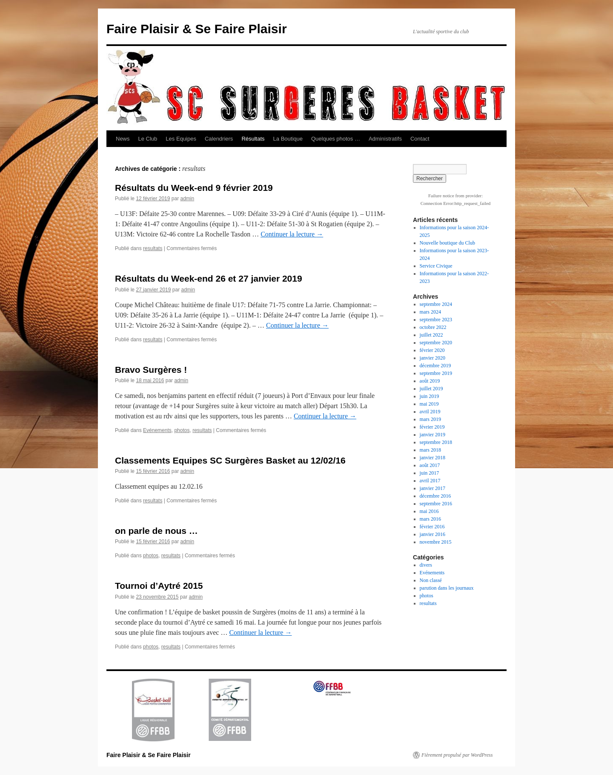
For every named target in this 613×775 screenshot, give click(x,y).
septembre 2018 (436, 442)
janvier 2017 (432, 488)
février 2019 (432, 427)
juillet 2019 (431, 389)
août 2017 (430, 465)
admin (187, 199)
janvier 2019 (432, 435)
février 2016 (432, 527)
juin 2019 (429, 396)
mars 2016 (430, 519)
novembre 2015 (436, 542)
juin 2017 (429, 473)
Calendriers (219, 138)
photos (181, 430)
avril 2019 (430, 412)
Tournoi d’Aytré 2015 (159, 586)
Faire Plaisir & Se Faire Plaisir (196, 29)
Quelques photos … (335, 138)
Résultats (252, 138)
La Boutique (288, 138)
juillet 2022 (431, 335)
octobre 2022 (433, 327)
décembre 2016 (435, 496)
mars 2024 (430, 312)
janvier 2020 (432, 358)
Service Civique (436, 266)
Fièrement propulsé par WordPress (457, 755)
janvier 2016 (432, 534)
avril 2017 (430, 481)
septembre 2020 (436, 343)
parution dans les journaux (447, 588)
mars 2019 (430, 419)
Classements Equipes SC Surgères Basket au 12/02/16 (230, 460)
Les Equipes (181, 138)
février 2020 (432, 350)
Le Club (148, 138)
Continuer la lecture (292, 234)
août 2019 (430, 381)
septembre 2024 (436, 304)
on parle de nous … (156, 531)
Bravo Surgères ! (151, 370)
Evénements (157, 430)
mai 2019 (429, 404)
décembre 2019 (435, 366)
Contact (420, 138)
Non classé (431, 580)
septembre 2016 (436, 504)
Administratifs (385, 138)
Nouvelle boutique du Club (447, 243)
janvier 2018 (432, 458)
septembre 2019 (436, 373)
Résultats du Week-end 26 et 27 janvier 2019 (208, 278)
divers (426, 565)
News (123, 138)
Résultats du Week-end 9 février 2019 (194, 188)
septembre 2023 (436, 320)
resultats (152, 248)
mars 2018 (430, 450)
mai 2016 (429, 511)
